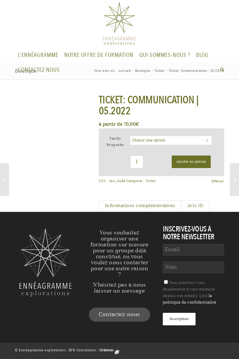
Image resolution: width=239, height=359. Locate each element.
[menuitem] (38, 55)
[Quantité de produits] (136, 162)
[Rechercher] (220, 70)
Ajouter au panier (191, 162)
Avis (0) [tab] (195, 206)
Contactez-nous (119, 314)
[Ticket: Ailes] (4, 179)
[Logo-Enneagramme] (119, 24)
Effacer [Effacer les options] (218, 181)
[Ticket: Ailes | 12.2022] (234, 179)
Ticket (151, 181)
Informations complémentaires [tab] (140, 206)
